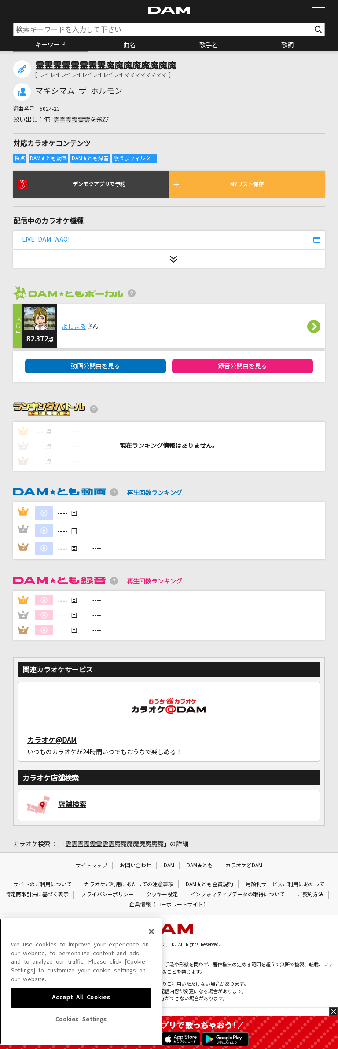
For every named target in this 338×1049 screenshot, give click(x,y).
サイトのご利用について (43, 884)
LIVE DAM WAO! (46, 239)
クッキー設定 (162, 894)
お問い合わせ (135, 865)
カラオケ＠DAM (243, 865)
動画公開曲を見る (95, 366)
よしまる (74, 326)
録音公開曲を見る (242, 366)
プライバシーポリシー (107, 894)
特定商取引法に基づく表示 (37, 894)
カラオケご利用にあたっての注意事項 (128, 884)
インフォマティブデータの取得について (237, 894)
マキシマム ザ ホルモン (78, 91)
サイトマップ (91, 865)
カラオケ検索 (31, 844)
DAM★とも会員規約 (209, 884)
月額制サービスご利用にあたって (285, 884)
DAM (169, 865)
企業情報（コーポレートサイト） (169, 904)
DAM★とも (200, 865)
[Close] (151, 980)
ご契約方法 (310, 894)
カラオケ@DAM (52, 740)
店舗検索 (72, 804)
